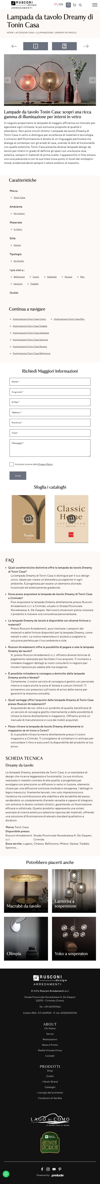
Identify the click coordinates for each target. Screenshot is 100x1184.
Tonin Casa (19, 197)
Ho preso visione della (34, 464)
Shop (50, 1070)
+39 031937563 (52, 1006)
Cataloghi (49, 1087)
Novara (68, 277)
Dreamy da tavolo (66, 32)
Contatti (50, 1055)
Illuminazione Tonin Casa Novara (30, 346)
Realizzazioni (50, 1039)
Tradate (34, 284)
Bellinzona (19, 277)
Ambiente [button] (16, 206)
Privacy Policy (45, 464)
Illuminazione (44, 32)
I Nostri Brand (50, 1081)
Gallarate (52, 277)
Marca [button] (14, 190)
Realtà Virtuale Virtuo (50, 1050)
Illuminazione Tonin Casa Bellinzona (31, 353)
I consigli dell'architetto (50, 1092)
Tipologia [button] (16, 254)
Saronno (18, 284)
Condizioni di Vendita (50, 1098)
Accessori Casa (25, 32)
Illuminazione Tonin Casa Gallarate (31, 333)
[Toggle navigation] (95, 5)
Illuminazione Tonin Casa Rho (69, 319)
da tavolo (19, 261)
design (17, 245)
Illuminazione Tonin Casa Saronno (30, 339)
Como (36, 277)
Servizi (50, 1034)
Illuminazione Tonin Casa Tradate (30, 326)
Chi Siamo (50, 1028)
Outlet (50, 1076)
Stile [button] (13, 238)
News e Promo (50, 1044)
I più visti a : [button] (17, 270)
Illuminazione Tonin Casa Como (29, 319)
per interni (19, 213)
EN (61, 4)
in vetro (18, 229)
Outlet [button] (14, 292)
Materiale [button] (16, 222)
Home (10, 32)
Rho (82, 277)
